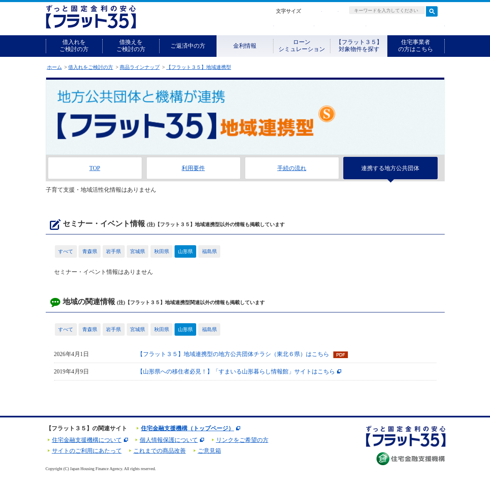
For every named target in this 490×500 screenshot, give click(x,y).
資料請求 (296, 26)
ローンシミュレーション (301, 45)
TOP (94, 168)
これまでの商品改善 (159, 451)
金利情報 (244, 46)
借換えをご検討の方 (130, 45)
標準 (313, 11)
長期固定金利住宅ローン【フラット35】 (91, 17)
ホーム (54, 67)
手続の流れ (291, 168)
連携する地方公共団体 (390, 168)
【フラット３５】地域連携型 (198, 67)
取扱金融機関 (342, 26)
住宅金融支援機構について (87, 440)
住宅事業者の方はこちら (415, 45)
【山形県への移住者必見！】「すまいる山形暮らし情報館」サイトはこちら (236, 371)
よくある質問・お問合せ (407, 26)
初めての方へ (243, 26)
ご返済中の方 (187, 46)
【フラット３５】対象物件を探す (359, 45)
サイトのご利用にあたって (87, 451)
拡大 (330, 11)
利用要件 (193, 168)
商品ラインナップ (140, 67)
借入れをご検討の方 (74, 45)
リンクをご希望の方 (242, 440)
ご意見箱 (209, 451)
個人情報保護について (169, 440)
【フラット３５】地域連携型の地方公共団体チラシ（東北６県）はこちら (233, 354)
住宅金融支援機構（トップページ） (187, 428)
